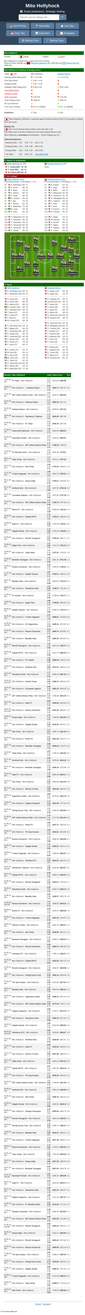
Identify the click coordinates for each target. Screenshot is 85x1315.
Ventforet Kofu (17, 488)
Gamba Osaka (31, 681)
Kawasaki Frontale (19, 438)
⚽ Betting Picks (30, 40)
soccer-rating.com (11, 1311)
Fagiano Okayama (32, 803)
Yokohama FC (30, 861)
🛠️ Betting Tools (55, 40)
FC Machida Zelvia (19, 452)
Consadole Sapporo (20, 495)
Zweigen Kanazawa (33, 1111)
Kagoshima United (19, 796)
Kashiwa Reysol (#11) (56, 179)
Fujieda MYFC (31, 517)
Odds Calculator (10, 97)
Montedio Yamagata (20, 560)
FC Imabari (16, 596)
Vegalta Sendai (18, 531)
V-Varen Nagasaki (19, 474)
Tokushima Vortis (32, 588)
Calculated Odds (41, 154)
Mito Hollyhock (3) (15, 164)
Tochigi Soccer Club (20, 810)
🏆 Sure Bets (42, 26)
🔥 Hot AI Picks (18, 26)
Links (38, 1304)
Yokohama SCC (18, 1032)
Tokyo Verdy (17, 459)
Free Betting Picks (11, 90)
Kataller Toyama (31, 574)
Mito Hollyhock (13, 288)
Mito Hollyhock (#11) (16, 179)
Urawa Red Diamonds (20, 431)
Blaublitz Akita (17, 581)
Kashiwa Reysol (54, 288)
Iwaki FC (15, 524)
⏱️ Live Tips (67, 26)
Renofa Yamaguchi (32, 538)
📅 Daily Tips (18, 33)
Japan (26, 57)
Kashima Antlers (31, 402)
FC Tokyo (15, 381)
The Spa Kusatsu (32, 832)
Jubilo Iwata (30, 553)
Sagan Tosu (16, 545)
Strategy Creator (11, 94)
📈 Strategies (67, 33)
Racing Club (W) (72, 63)
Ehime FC (16, 510)
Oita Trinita (29, 467)
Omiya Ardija (30, 481)
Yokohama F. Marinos (33, 416)
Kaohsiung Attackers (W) (40, 63)
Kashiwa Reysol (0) (55, 164)
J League (61, 57)
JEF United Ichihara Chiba (22, 395)
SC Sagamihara (31, 624)
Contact (46, 1304)
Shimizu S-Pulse (31, 789)
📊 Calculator (42, 33)
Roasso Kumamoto (19, 567)
